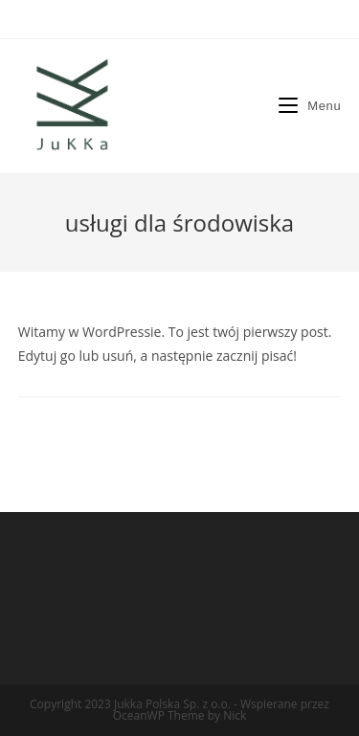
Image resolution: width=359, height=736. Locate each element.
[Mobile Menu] (310, 106)
